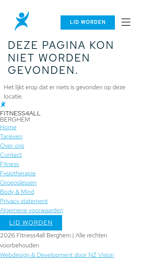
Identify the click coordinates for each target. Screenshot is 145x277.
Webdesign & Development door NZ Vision (57, 255)
